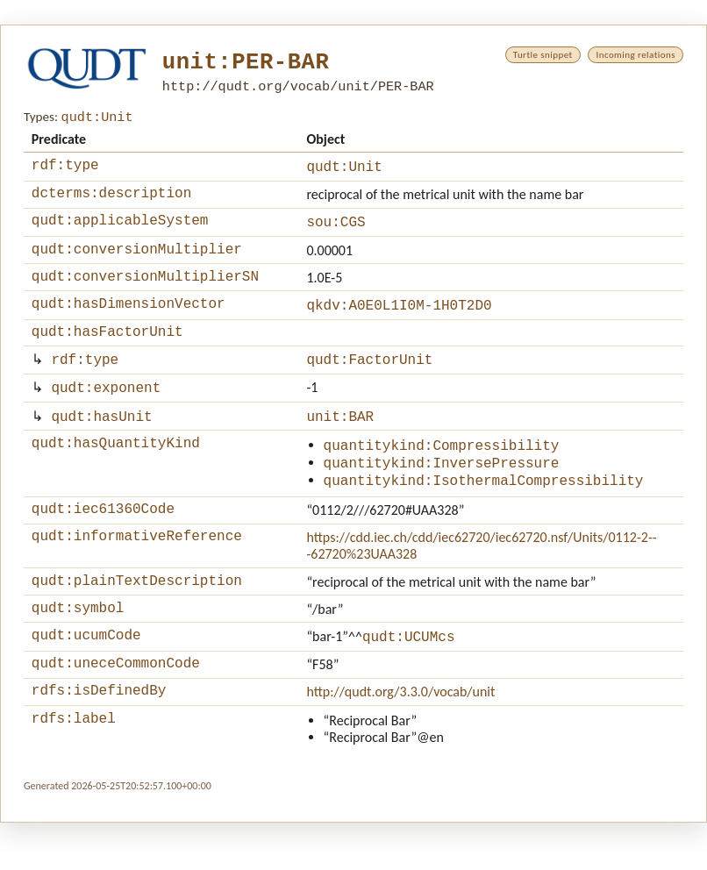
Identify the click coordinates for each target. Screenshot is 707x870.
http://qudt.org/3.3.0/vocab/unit (400, 736)
